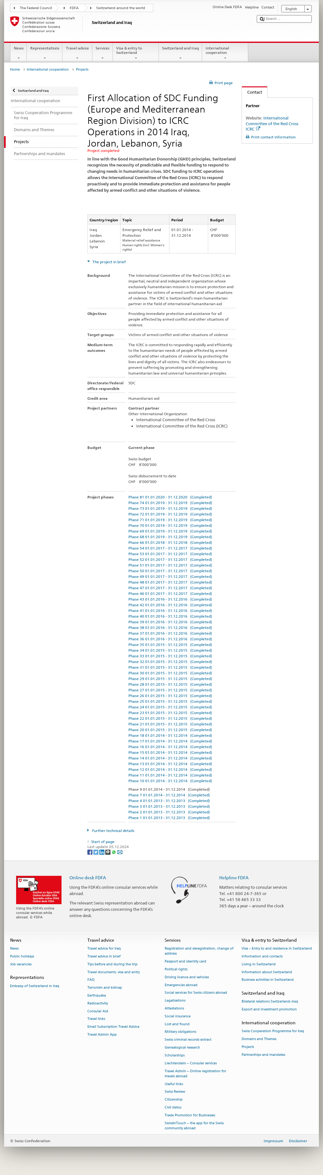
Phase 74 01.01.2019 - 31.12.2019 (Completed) (170, 503)
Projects (248, 1047)
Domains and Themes (259, 1039)
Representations (44, 53)
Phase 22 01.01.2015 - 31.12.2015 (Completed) (170, 718)
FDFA (74, 8)
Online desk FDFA (87, 877)
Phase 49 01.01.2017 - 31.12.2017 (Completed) (170, 576)
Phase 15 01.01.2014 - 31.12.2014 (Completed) (170, 752)
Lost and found (177, 1024)
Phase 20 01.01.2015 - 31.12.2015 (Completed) (170, 730)
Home (15, 69)
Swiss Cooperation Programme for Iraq (273, 1031)
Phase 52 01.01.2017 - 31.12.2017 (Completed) (170, 559)
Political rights (176, 969)
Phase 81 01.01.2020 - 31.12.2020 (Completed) (170, 497)
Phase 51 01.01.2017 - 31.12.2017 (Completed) (170, 565)
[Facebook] (90, 851)
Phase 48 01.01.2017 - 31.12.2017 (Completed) (170, 582)
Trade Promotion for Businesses (190, 1115)
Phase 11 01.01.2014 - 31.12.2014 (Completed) (170, 775)
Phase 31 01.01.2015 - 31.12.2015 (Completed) (170, 667)
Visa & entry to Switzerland (136, 53)
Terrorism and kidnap (104, 988)
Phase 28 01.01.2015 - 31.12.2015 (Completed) (170, 684)
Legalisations (175, 1001)
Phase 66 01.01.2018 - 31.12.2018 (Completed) (170, 542)
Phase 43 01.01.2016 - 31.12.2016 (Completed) (170, 599)
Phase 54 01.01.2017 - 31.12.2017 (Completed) (170, 548)
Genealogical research (182, 1047)
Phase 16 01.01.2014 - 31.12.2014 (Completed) (170, 747)
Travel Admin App (102, 1034)
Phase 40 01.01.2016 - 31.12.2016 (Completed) (170, 616)
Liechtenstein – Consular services (191, 1063)
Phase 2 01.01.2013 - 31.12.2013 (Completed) (169, 812)
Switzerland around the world (120, 8)
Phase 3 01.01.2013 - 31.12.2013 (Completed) (169, 806)
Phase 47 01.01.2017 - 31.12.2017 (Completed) (170, 588)
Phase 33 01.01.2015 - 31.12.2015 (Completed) (170, 656)
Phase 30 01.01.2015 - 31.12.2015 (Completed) (170, 673)
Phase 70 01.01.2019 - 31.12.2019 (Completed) (170, 525)
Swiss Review (175, 1092)
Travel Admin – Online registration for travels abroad (195, 1073)
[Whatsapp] (114, 851)
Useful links (174, 1084)
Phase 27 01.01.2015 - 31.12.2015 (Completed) (170, 690)
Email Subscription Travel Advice (113, 1027)
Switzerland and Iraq (180, 53)
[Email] (119, 851)
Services (103, 53)
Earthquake (96, 995)
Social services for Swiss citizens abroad (196, 993)
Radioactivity (97, 1003)
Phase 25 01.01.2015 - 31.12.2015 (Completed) (170, 701)
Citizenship (174, 1100)
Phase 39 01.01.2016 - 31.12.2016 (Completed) (170, 622)
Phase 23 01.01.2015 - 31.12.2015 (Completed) (170, 713)
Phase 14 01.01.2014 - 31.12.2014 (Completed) (170, 758)
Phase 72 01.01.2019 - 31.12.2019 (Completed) (170, 514)
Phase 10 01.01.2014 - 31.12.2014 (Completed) (170, 781)
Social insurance (178, 1016)
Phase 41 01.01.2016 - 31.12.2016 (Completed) (170, 610)
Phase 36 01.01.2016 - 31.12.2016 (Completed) (170, 639)
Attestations (174, 1008)
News (18, 53)
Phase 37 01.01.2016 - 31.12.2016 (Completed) (170, 633)
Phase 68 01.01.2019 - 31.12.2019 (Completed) (170, 537)
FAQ (91, 980)
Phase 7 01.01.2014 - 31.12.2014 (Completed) (169, 795)
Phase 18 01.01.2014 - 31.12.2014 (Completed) (170, 735)
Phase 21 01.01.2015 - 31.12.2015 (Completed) (170, 724)
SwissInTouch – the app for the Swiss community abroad (194, 1125)
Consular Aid (97, 1011)
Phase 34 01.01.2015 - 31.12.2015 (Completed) (170, 650)
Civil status (173, 1107)
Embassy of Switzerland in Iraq (34, 986)
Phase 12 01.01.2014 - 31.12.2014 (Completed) (170, 769)
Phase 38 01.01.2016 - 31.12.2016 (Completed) (170, 627)
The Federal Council (36, 8)
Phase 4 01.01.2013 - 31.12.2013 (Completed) (169, 801)
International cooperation (225, 53)
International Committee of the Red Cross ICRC (272, 123)
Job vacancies (21, 964)
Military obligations (180, 1032)
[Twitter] (96, 851)
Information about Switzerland (267, 972)
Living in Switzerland (259, 964)
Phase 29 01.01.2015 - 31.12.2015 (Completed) (170, 679)
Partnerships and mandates (263, 1055)
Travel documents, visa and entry (113, 972)
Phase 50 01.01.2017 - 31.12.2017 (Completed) (170, 571)
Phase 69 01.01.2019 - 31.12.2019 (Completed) (170, 531)
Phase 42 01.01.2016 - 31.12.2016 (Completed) (170, 605)
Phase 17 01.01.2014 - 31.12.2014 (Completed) (170, 741)
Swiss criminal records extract (188, 1040)
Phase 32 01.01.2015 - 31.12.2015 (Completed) (170, 662)
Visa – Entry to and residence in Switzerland (277, 949)
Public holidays (22, 956)
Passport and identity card (185, 962)
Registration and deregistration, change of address (199, 951)
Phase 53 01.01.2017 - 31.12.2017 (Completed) (170, 554)
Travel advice (77, 53)
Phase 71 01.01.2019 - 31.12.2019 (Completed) (170, 520)
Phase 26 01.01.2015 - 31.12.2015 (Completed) (170, 696)
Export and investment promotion (269, 1010)
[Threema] (108, 851)
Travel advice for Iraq (104, 949)
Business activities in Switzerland (268, 980)
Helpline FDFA (234, 877)
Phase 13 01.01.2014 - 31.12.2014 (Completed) (170, 764)
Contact (252, 92)
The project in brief (108, 261)
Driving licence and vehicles (187, 977)
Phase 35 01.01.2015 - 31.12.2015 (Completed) (170, 645)
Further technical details (112, 830)
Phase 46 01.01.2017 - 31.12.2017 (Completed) (170, 593)
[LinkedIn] (102, 851)
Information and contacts (262, 956)
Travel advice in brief (103, 956)
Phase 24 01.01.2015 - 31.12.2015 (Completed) (170, 707)
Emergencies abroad (181, 985)
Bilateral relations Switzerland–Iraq (270, 1002)
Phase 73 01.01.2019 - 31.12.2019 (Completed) (170, 508)
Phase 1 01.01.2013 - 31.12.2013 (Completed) (169, 818)
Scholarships (175, 1055)
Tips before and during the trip (112, 964)
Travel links (96, 1019)
